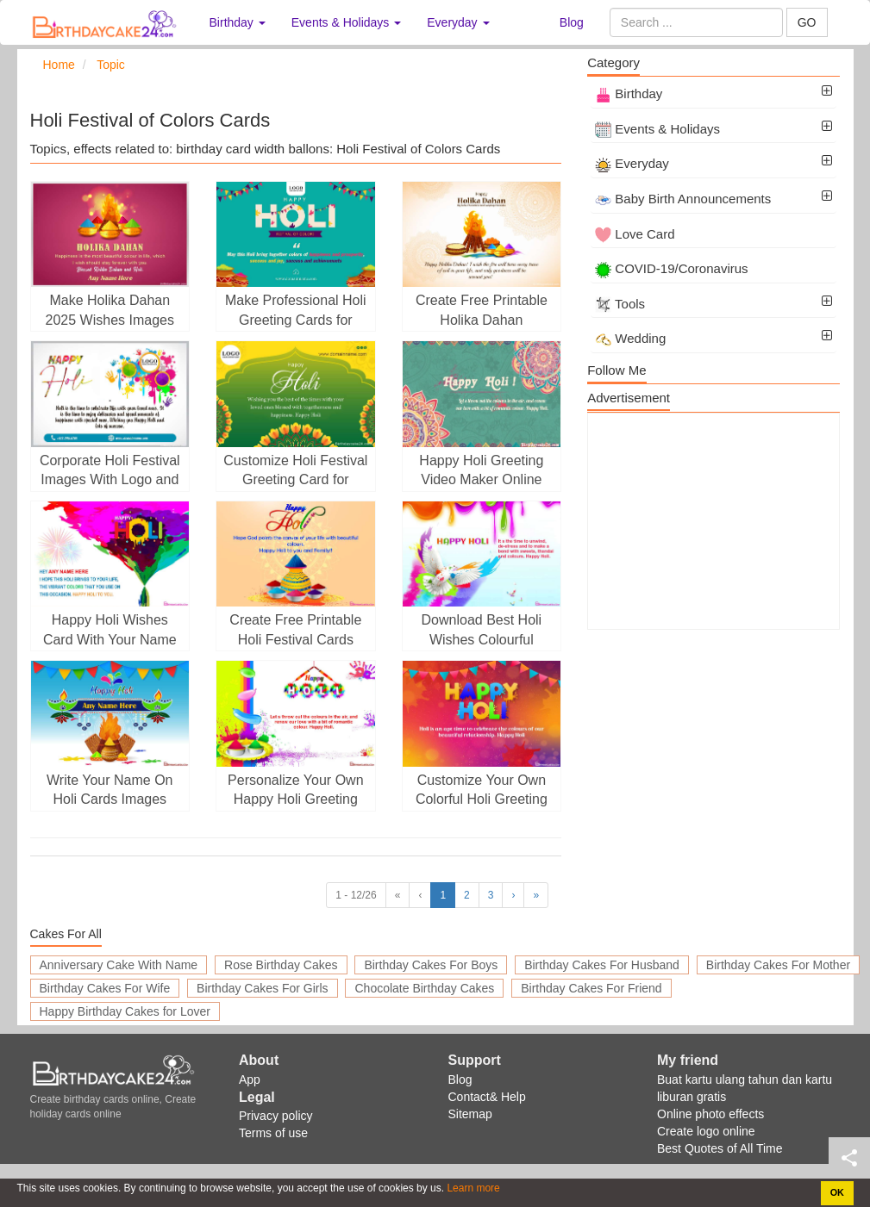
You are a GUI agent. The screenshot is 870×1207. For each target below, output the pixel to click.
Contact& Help (487, 1097)
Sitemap (470, 1114)
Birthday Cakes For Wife (105, 988)
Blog (572, 22)
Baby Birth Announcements (683, 198)
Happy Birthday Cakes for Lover (125, 1011)
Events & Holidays (657, 128)
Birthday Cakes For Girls (262, 988)
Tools (620, 303)
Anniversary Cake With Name (119, 965)
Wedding (630, 338)
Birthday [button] (238, 22)
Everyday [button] (458, 22)
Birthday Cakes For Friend (591, 988)
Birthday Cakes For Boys (431, 965)
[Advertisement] (713, 521)
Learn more (472, 1188)
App (249, 1079)
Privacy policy (276, 1116)
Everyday (632, 163)
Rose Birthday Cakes (281, 965)
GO (807, 22)
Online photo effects (710, 1114)
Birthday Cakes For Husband (601, 965)
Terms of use (273, 1133)
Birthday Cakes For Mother (778, 965)
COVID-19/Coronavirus (671, 268)
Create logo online (706, 1131)
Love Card (634, 234)
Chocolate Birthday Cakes (424, 988)
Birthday (628, 93)
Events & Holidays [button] (346, 22)
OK (837, 1192)
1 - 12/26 (355, 895)
